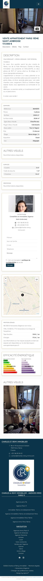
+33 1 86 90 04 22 (22, 222)
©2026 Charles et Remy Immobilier (15, 566)
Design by (22, 573)
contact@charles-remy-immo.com (22, 456)
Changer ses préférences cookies (22, 570)
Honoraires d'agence (22, 568)
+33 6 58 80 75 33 (22, 225)
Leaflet (37, 313)
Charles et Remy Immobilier (15, 441)
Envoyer (10, 265)
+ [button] (5, 278)
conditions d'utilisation (37, 577)
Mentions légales (34, 566)
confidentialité (26, 577)
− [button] (5, 281)
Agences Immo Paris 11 (6, 4)
